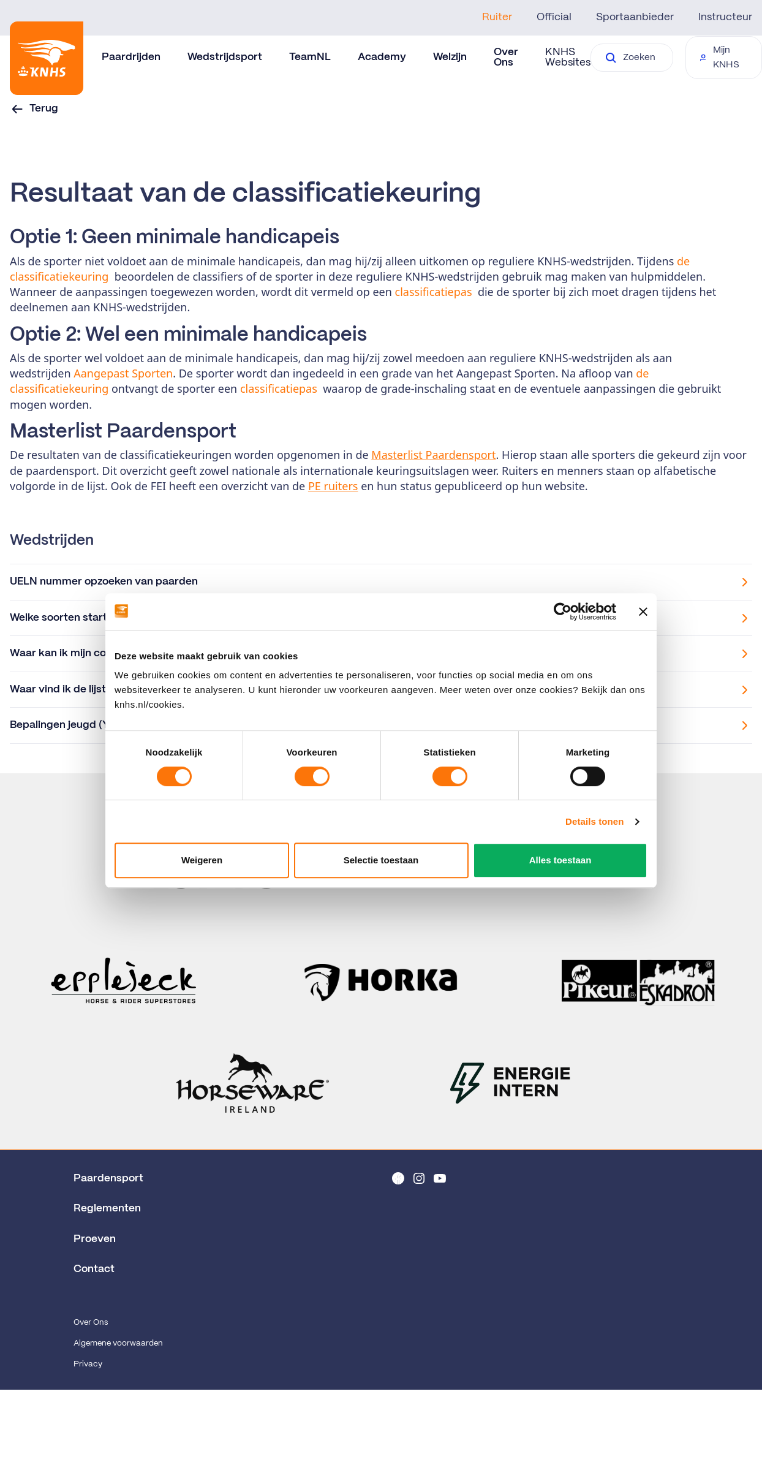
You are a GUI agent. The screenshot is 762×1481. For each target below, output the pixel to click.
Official (554, 17)
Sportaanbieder (635, 17)
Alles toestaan (560, 860)
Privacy (88, 1364)
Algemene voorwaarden (118, 1343)
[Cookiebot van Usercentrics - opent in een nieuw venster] (562, 611)
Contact (94, 1269)
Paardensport (108, 1178)
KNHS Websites (567, 57)
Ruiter (497, 17)
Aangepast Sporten (123, 373)
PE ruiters (333, 486)
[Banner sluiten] (643, 611)
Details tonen (594, 821)
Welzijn (450, 57)
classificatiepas (433, 291)
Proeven (95, 1239)
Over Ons (91, 1323)
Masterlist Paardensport (433, 454)
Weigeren (201, 860)
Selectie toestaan (381, 860)
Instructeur (725, 17)
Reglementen (107, 1208)
